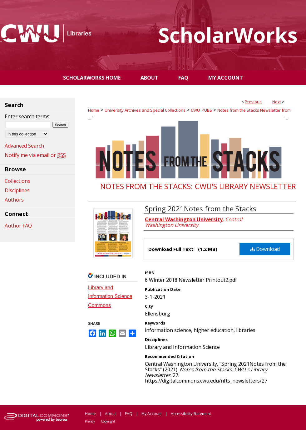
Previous (253, 102)
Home (93, 110)
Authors (14, 199)
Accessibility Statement (191, 413)
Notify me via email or (35, 155)
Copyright (108, 421)
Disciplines (17, 190)
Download (265, 249)
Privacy (90, 421)
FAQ (128, 413)
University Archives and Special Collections (145, 110)
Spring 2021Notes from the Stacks (200, 208)
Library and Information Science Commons (110, 296)
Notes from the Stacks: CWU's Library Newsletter (198, 186)
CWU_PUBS (201, 110)
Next (276, 102)
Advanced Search (24, 145)
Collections (17, 181)
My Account (151, 413)
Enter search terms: (27, 116)
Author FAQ (18, 225)
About (110, 413)
